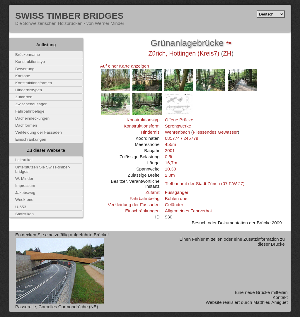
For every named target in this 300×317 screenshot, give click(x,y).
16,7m (171, 162)
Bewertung (24, 69)
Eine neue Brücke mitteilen (261, 292)
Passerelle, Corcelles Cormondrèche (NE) (56, 306)
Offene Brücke (179, 119)
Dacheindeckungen (32, 118)
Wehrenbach (177, 132)
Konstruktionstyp (143, 119)
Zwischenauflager (31, 104)
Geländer (174, 204)
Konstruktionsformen (33, 83)
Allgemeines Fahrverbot (188, 210)
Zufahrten (24, 97)
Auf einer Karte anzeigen (124, 65)
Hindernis (150, 132)
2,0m (170, 175)
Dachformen (26, 125)
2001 (170, 150)
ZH (227, 53)
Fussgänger (176, 192)
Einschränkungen (142, 210)
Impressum (25, 185)
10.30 (170, 168)
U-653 (20, 207)
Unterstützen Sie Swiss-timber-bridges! (42, 169)
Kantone (22, 76)
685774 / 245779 (181, 138)
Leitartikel (24, 160)
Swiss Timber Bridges (69, 15)
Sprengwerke (178, 125)
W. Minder (24, 178)
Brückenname (27, 54)
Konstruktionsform (141, 125)
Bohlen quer (177, 198)
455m (170, 144)
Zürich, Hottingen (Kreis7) (183, 53)
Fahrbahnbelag (144, 198)
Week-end (24, 199)
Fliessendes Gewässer (215, 132)
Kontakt (280, 297)
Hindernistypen (28, 90)
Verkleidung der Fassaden (133, 204)
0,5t (168, 156)
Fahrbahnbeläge (30, 111)
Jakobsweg (25, 192)
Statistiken (24, 214)
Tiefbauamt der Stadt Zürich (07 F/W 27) (205, 183)
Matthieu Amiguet (270, 302)
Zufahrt (152, 192)
